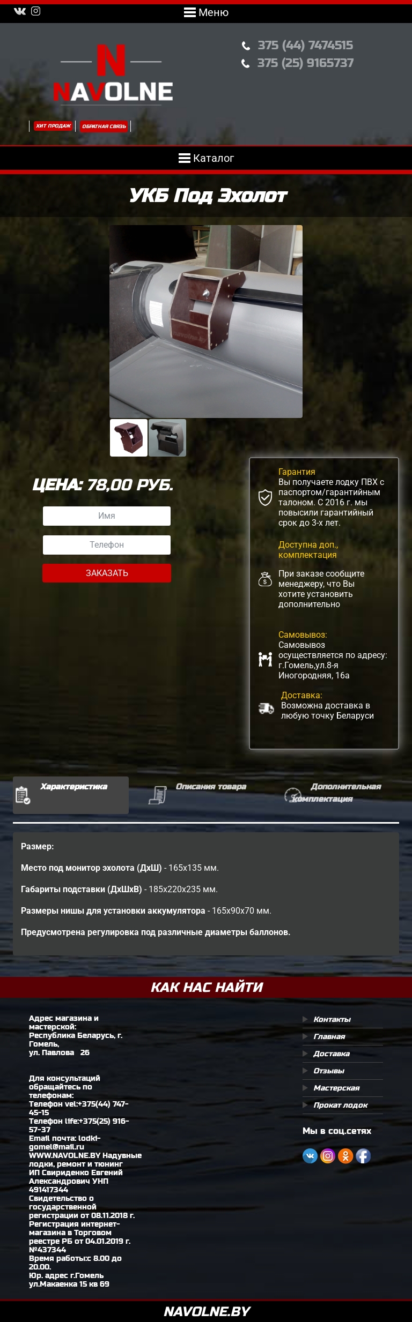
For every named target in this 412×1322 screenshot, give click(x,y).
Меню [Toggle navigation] (206, 12)
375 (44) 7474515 (305, 45)
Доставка (331, 1053)
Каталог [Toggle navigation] (206, 158)
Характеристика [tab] (73, 786)
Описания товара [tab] (210, 786)
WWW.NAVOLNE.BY (64, 1155)
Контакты (331, 1019)
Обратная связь (104, 126)
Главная (329, 1036)
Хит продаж (53, 126)
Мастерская (336, 1088)
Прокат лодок (340, 1105)
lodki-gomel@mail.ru (65, 1142)
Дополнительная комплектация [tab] (336, 792)
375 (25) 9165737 (306, 63)
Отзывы (328, 1070)
